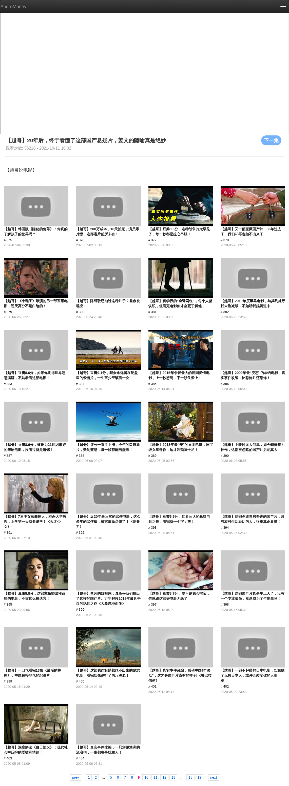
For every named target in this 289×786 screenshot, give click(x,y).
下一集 (271, 140)
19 (200, 777)
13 (173, 777)
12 (164, 777)
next (213, 777)
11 (155, 777)
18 (190, 777)
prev (75, 777)
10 (146, 777)
